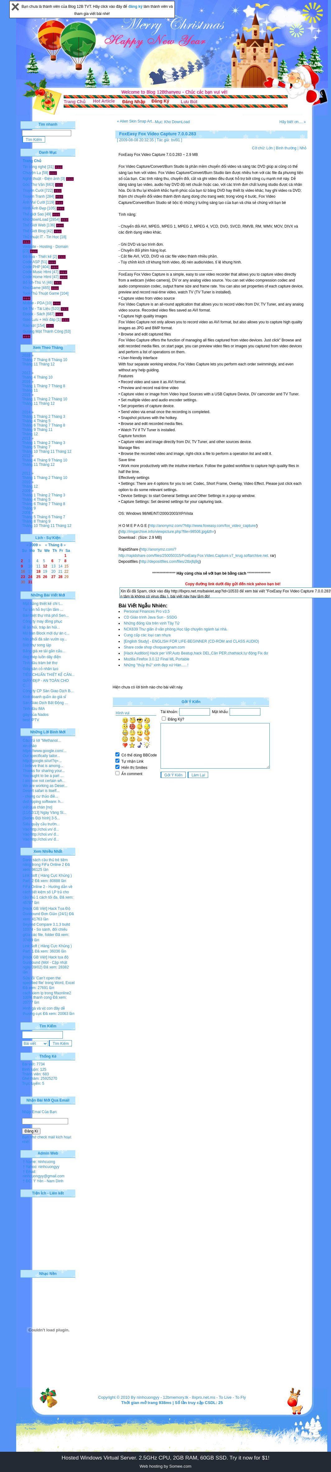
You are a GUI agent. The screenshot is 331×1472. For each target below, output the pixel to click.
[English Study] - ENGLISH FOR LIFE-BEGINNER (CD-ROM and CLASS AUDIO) (191, 641)
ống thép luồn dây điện (42, 657)
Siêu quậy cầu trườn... (41, 824)
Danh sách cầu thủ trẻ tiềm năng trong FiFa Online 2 (45, 862)
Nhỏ (303, 148)
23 (23, 577)
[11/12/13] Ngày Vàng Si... (44, 812)
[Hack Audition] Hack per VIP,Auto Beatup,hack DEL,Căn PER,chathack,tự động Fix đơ (196, 653)
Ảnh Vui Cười (34, 202)
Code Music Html (37, 272)
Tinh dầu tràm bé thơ (40, 663)
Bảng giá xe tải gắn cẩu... (44, 651)
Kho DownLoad (35, 219)
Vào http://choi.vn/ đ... (41, 829)
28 (60, 577)
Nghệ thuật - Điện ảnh (41, 178)
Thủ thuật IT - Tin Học (41, 237)
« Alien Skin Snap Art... (136, 121)
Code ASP (31, 262)
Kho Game (31, 288)
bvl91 (175, 140)
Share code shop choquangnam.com (154, 647)
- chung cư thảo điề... (40, 796)
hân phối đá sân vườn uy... (45, 639)
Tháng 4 (29, 377)
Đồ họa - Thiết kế (37, 256)
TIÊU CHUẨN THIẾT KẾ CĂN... (49, 675)
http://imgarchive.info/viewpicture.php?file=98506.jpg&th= (167, 531)
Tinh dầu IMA (34, 709)
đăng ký (136, 6)
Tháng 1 (29, 386)
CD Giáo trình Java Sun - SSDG (150, 617)
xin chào (30, 746)
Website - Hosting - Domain (45, 246)
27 (53, 577)
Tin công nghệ (34, 167)
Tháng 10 (59, 360)
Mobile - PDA (33, 303)
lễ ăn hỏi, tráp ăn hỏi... (41, 627)
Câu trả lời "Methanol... (42, 740)
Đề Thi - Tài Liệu (36, 308)
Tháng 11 (30, 364)
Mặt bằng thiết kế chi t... (43, 603)
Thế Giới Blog (34, 231)
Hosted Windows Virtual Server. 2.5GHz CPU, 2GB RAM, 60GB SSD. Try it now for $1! (165, 1458)
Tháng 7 (29, 360)
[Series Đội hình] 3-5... (41, 818)
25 (38, 577)
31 (30, 582)
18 (38, 571)
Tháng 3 (58, 416)
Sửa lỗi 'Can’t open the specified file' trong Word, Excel (49, 980)
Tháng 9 (29, 429)
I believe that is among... (43, 766)
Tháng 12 (47, 364)
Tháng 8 (43, 360)
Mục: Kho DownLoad (172, 122)
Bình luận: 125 (34, 1069)
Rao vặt (29, 325)
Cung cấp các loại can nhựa (147, 635)
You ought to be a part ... (43, 776)
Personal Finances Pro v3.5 (147, 611)
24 (30, 577)
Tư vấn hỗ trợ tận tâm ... (43, 609)
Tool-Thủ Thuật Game (41, 293)
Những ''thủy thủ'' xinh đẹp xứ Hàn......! (156, 665)
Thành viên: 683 (35, 1074)
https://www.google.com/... (44, 751)
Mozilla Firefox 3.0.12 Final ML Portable (156, 659)
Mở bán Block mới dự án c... (46, 633)
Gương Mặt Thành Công (43, 331)
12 (45, 566)
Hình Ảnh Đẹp (34, 208)
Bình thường (286, 148)
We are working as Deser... (45, 786)
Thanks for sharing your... (44, 771)
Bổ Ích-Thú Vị (34, 282)
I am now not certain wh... (44, 781)
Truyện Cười (33, 190)
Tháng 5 (43, 421)
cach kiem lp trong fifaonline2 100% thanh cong (47, 995)
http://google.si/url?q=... (42, 761)
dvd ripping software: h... (43, 801)
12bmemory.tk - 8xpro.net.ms (189, 1397)
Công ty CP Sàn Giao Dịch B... (48, 691)
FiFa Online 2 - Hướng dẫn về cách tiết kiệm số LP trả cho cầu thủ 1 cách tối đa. (47, 892)
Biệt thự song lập (37, 645)
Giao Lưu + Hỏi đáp (39, 319)
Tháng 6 (29, 425)
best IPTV (31, 720)
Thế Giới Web (34, 225)
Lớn (269, 148)
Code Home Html (37, 277)
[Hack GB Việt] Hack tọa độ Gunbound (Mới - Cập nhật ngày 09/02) (45, 962)
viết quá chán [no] (37, 807)
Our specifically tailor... (41, 756)
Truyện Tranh (34, 196)
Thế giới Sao (33, 214)
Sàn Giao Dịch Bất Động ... (45, 703)
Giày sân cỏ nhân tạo (40, 669)
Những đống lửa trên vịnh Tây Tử (151, 623)
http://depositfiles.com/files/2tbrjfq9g (169, 561)
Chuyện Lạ (32, 173)
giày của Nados (36, 714)
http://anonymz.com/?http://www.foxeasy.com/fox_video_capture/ (202, 526)
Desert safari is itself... (41, 791)
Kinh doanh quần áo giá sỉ (44, 697)
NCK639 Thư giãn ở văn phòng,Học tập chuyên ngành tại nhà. (175, 629)
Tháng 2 (43, 399)
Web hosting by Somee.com (165, 1466)
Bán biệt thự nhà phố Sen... (45, 615)
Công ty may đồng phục (42, 621)
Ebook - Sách (34, 314)
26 (45, 577)
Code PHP (31, 267)
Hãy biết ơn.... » (292, 122)
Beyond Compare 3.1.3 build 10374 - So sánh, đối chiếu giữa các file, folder (46, 929)
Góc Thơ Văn (34, 184)
